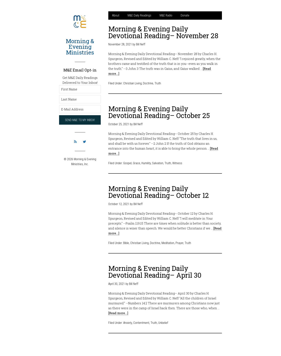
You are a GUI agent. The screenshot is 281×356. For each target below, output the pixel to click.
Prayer (179, 243)
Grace (136, 163)
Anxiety (127, 323)
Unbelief (163, 323)
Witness (177, 163)
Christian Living (132, 83)
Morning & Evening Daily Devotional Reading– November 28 (163, 32)
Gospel (127, 163)
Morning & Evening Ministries (80, 46)
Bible (126, 243)
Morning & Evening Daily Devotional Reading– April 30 (154, 272)
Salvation (157, 163)
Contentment (141, 323)
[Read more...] (118, 313)
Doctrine (148, 83)
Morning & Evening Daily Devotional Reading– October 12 (158, 192)
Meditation (168, 243)
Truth (158, 83)
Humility (146, 163)
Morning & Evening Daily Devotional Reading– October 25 (159, 112)
